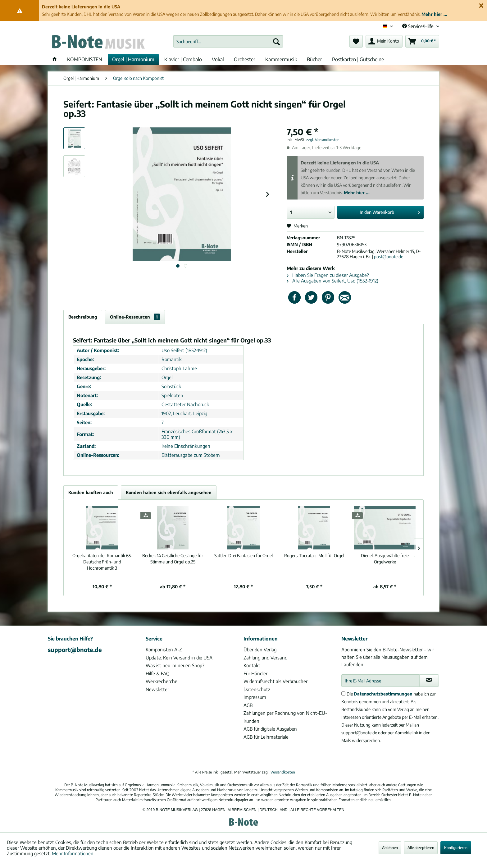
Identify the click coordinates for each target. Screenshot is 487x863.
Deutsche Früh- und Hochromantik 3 (102, 562)
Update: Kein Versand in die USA (179, 657)
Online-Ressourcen (135, 317)
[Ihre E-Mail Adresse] (380, 680)
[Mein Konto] (384, 41)
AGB (248, 705)
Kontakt (252, 665)
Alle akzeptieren (420, 847)
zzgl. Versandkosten (322, 139)
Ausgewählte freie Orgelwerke (385, 558)
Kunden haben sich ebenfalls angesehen (169, 492)
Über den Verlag (260, 649)
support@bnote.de (75, 649)
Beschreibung (82, 316)
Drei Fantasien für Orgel (243, 555)
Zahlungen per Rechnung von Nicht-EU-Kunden (285, 717)
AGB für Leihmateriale (266, 737)
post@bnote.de (388, 256)
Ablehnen (390, 847)
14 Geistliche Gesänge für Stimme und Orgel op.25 (172, 558)
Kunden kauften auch (90, 492)
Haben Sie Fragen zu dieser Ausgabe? (328, 275)
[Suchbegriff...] (228, 41)
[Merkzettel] (356, 41)
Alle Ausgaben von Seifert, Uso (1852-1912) (332, 280)
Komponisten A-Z (164, 649)
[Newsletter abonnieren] (429, 680)
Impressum (255, 697)
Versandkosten (283, 772)
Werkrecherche (161, 681)
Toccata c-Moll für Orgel (314, 555)
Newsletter (157, 689)
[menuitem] (228, 41)
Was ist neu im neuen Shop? (175, 665)
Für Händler (255, 673)
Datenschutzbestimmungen (383, 693)
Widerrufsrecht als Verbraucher (275, 681)
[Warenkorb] (422, 41)
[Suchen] (276, 41)
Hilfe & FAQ (158, 673)
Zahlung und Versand (265, 657)
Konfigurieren (455, 847)
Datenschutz (257, 689)
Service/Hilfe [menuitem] (418, 26)
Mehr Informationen (72, 853)
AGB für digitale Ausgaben (270, 729)
